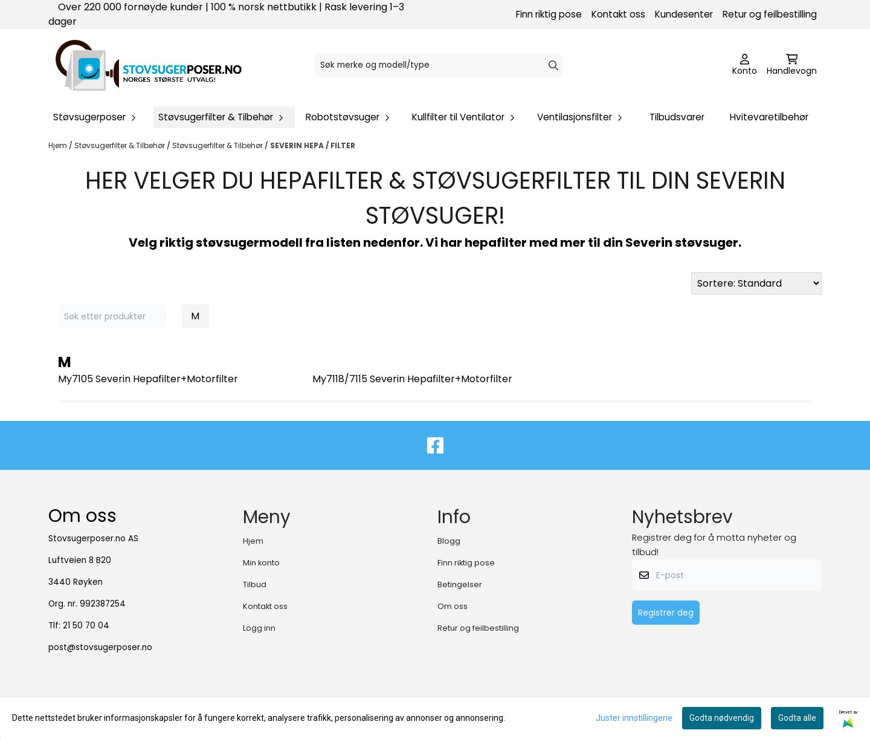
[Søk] (438, 65)
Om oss (452, 606)
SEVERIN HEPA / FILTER (312, 145)
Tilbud (254, 584)
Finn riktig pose (549, 14)
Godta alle (797, 718)
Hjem (58, 145)
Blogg (448, 541)
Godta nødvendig (721, 718)
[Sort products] (756, 283)
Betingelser (459, 584)
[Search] (553, 65)
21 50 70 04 (86, 625)
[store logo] (149, 65)
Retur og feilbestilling (770, 14)
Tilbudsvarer (676, 117)
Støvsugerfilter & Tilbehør (120, 145)
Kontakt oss (618, 14)
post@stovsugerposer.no (100, 647)
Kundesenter (684, 14)
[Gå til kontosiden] (744, 65)
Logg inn (259, 628)
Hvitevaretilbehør (769, 117)
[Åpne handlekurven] (792, 65)
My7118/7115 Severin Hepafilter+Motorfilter (412, 379)
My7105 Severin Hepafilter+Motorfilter (148, 379)
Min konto (261, 563)
